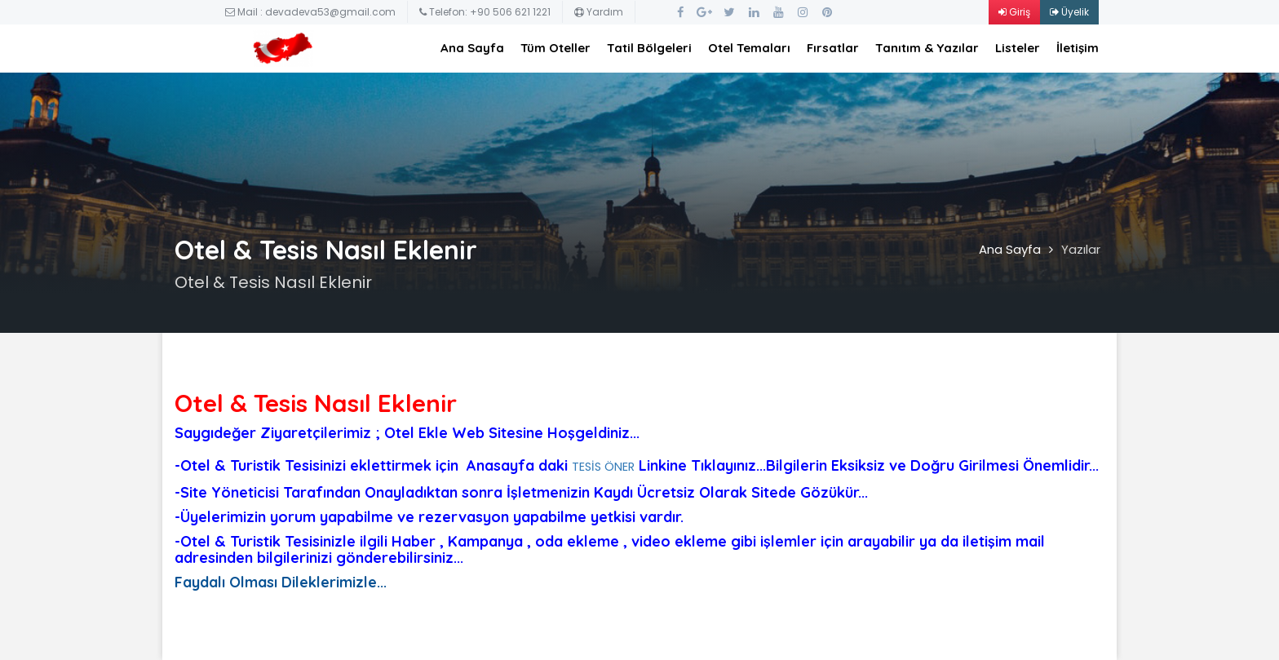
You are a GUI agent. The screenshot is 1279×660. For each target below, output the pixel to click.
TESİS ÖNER (603, 466)
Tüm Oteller (555, 47)
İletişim (1077, 47)
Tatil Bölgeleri (649, 47)
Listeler (1017, 47)
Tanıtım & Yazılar (927, 47)
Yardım (598, 12)
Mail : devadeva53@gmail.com (310, 12)
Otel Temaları (749, 47)
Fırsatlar (833, 47)
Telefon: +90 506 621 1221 (485, 12)
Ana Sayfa (472, 47)
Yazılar (1080, 249)
